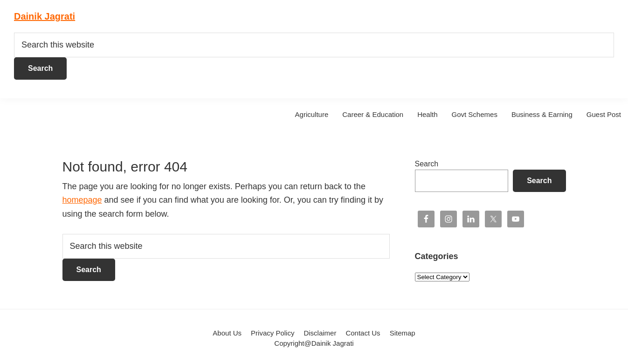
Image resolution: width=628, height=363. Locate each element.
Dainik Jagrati (44, 16)
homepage (82, 200)
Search (427, 164)
